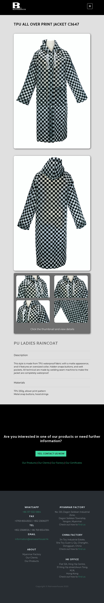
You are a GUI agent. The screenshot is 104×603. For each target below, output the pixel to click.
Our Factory (57, 462)
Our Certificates (74, 462)
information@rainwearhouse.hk (31, 539)
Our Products (29, 462)
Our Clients (44, 462)
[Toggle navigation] (90, 6)
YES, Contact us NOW (50, 453)
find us (81, 524)
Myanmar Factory (32, 554)
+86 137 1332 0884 (32, 512)
